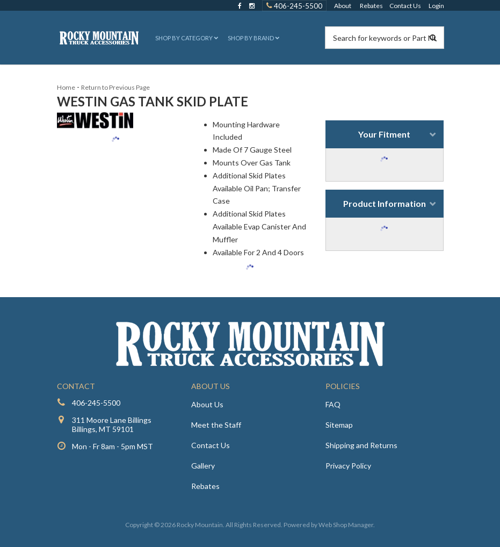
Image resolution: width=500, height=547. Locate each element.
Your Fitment (384, 134)
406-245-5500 (96, 402)
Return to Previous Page (115, 87)
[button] (185, 38)
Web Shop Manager (345, 525)
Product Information (384, 203)
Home (66, 87)
